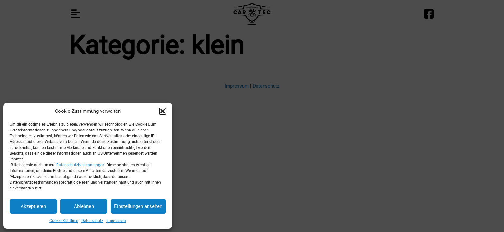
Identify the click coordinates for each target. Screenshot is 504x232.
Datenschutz (92, 220)
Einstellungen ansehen (138, 206)
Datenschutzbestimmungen (80, 165)
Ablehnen (84, 206)
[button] (162, 111)
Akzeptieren (33, 206)
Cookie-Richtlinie (64, 220)
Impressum (116, 220)
